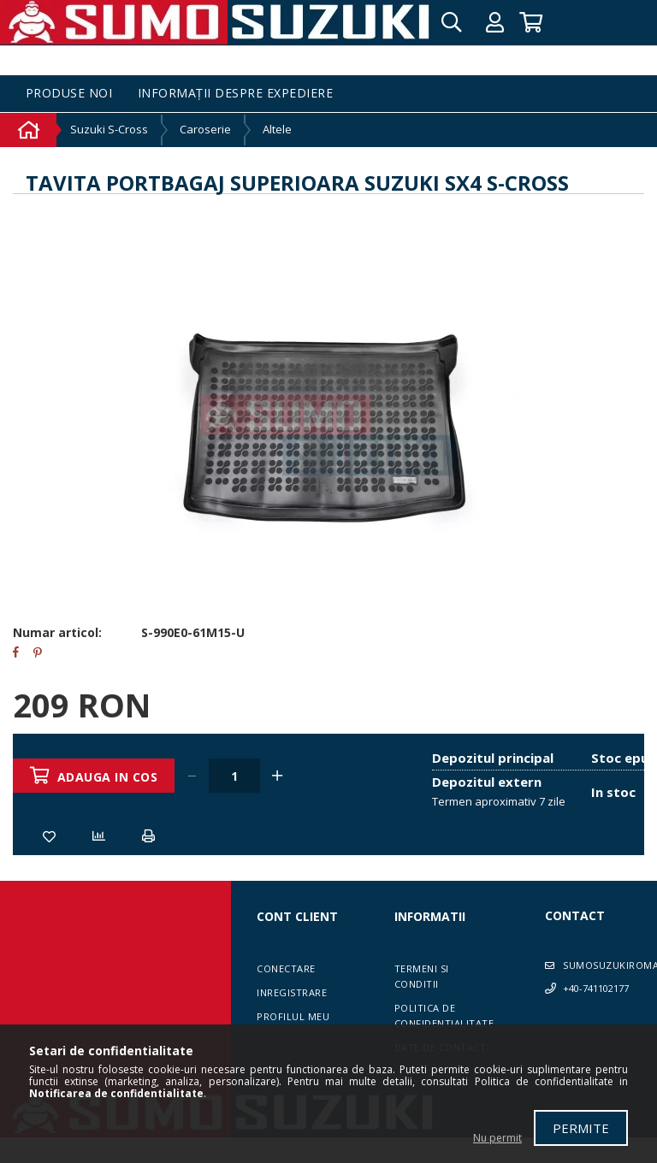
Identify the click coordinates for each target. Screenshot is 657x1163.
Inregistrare (292, 992)
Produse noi (69, 93)
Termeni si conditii (421, 976)
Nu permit (497, 1138)
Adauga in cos (107, 777)
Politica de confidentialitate (444, 1015)
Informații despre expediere (236, 93)
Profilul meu (293, 1016)
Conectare (286, 968)
